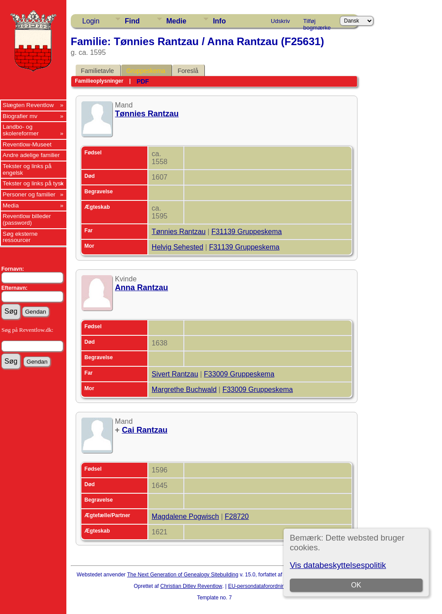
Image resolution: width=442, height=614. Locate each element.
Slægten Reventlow (28, 105)
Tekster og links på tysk (33, 183)
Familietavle (97, 70)
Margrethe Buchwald (184, 389)
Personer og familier (29, 194)
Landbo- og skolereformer (20, 130)
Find (132, 21)
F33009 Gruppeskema (239, 374)
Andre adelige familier (31, 155)
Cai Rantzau (144, 430)
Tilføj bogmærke (317, 22)
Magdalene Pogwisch (185, 516)
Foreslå (188, 70)
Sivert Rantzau (175, 374)
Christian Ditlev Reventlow (191, 586)
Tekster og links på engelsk (27, 169)
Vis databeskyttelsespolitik (338, 565)
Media (11, 205)
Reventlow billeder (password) (27, 219)
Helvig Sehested (178, 247)
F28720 (237, 516)
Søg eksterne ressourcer (20, 237)
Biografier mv (20, 116)
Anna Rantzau (141, 287)
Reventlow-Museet (27, 144)
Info (219, 21)
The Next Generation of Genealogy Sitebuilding (182, 575)
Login (91, 21)
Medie (176, 21)
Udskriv (280, 21)
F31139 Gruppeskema (246, 231)
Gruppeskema (146, 70)
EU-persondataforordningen (260, 586)
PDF (143, 81)
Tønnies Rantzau (147, 113)
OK (356, 585)
